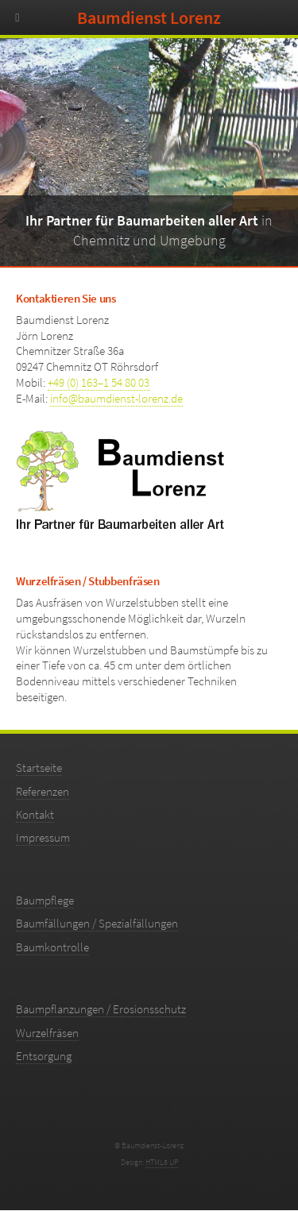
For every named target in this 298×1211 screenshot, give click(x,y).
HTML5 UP (161, 1162)
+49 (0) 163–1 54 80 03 (98, 383)
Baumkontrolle (52, 947)
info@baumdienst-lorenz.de (116, 398)
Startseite (39, 768)
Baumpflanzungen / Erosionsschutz (101, 1009)
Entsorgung (44, 1056)
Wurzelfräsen (47, 1033)
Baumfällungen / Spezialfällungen (97, 923)
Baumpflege (45, 900)
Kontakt (35, 815)
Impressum (43, 838)
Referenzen (42, 792)
